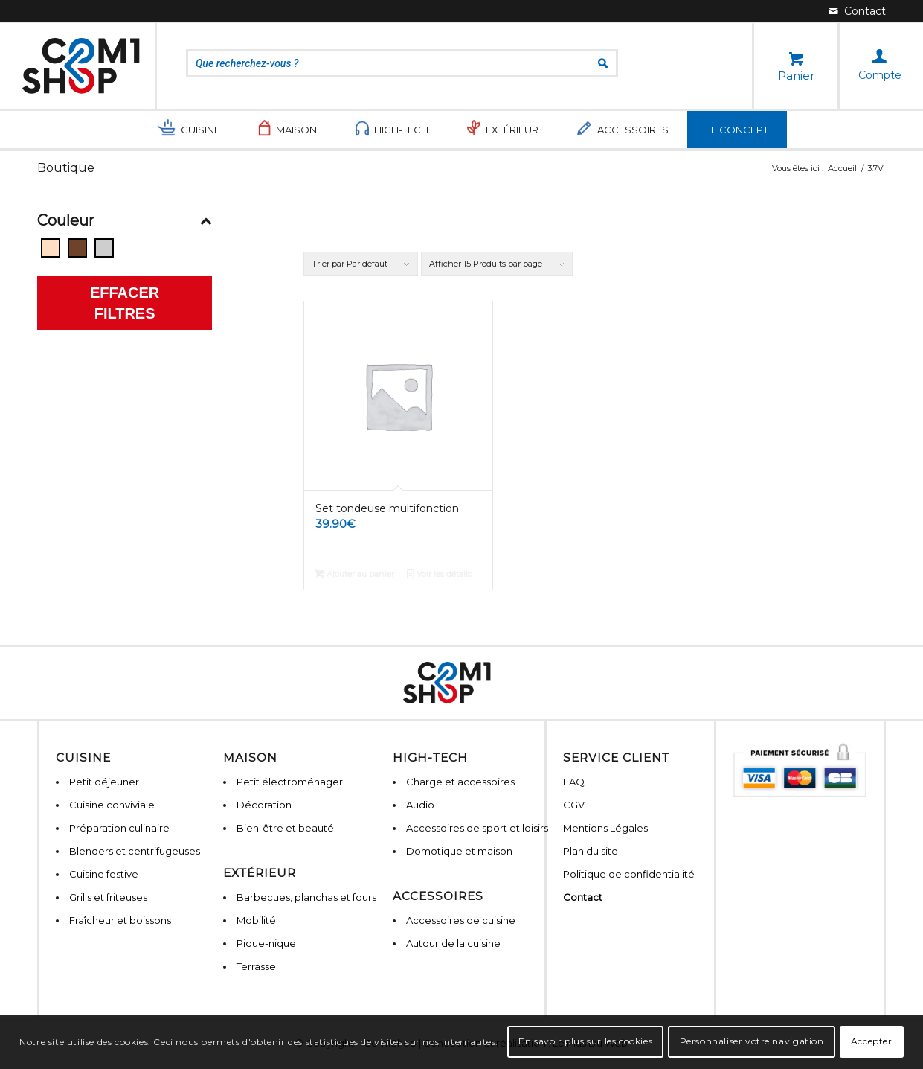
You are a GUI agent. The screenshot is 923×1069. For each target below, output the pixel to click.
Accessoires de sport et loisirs (477, 828)
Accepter (872, 1041)
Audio (420, 805)
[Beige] (50, 247)
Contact (582, 897)
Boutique (65, 168)
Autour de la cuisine (453, 943)
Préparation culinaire (119, 828)
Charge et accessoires (460, 782)
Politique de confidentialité (629, 874)
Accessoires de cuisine (460, 920)
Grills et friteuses (108, 897)
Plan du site (590, 851)
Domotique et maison (459, 851)
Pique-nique (266, 943)
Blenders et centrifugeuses (134, 851)
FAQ (574, 782)
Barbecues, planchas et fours (306, 897)
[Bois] (77, 247)
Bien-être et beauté (285, 828)
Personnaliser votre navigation (752, 1041)
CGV (574, 805)
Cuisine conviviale (112, 805)
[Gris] (104, 247)
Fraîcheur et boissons (120, 920)
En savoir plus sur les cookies (585, 1041)
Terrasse (256, 966)
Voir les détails (439, 574)
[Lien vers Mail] (857, 11)
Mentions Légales (605, 828)
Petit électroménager (290, 782)
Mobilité (256, 920)
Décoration (264, 805)
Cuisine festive (103, 874)
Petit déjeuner (104, 782)
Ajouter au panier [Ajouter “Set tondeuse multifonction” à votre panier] (354, 574)
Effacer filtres (124, 303)
